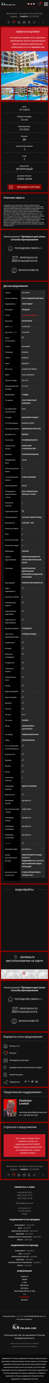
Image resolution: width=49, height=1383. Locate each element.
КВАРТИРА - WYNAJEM (24, 1259)
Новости (24, 1276)
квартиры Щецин (41, 1358)
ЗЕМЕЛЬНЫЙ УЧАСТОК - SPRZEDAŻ (24, 1231)
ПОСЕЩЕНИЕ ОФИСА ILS (25, 248)
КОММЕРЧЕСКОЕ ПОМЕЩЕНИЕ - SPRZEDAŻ (24, 1236)
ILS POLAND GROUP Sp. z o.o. (35, 1316)
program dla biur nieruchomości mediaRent (24, 1343)
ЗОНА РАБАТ (24, 1297)
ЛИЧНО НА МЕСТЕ (25, 270)
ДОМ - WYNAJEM (24, 1253)
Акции (24, 1279)
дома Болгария (40, 1364)
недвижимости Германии (36, 1373)
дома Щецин (5, 1361)
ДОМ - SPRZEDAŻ (24, 1228)
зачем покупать (13, 1074)
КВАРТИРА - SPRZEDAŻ (24, 1233)
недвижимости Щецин (27, 1358)
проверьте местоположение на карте (23, 1067)
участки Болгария (39, 1367)
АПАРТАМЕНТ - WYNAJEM (24, 1250)
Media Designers (31, 1346)
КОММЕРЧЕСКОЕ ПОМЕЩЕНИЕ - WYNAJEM (24, 1262)
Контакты (24, 1288)
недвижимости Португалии (27, 1370)
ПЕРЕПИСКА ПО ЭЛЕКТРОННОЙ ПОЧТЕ (25, 259)
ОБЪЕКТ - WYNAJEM (24, 1265)
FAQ (24, 1294)
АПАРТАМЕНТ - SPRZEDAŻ (24, 1225)
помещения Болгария (11, 1367)
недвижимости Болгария (11, 1364)
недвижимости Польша (10, 1358)
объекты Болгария (25, 1367)
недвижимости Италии (30, 1379)
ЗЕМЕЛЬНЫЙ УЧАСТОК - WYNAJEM (24, 1256)
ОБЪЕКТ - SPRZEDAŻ (24, 1239)
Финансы (24, 1285)
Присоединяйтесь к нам (24, 1291)
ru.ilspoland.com (36, 47)
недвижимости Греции (13, 1376)
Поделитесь (14, 1082)
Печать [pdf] (12, 1046)
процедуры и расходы (24, 187)
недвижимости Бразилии (31, 1376)
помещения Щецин (17, 1361)
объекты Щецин (30, 1361)
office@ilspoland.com (24, 1203)
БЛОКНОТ (24, 1299)
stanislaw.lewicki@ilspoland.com (33, 1112)
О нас (24, 1282)
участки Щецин (42, 1361)
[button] (46, 53)
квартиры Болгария (28, 1364)
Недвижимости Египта (9, 1370)
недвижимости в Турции (18, 1373)
